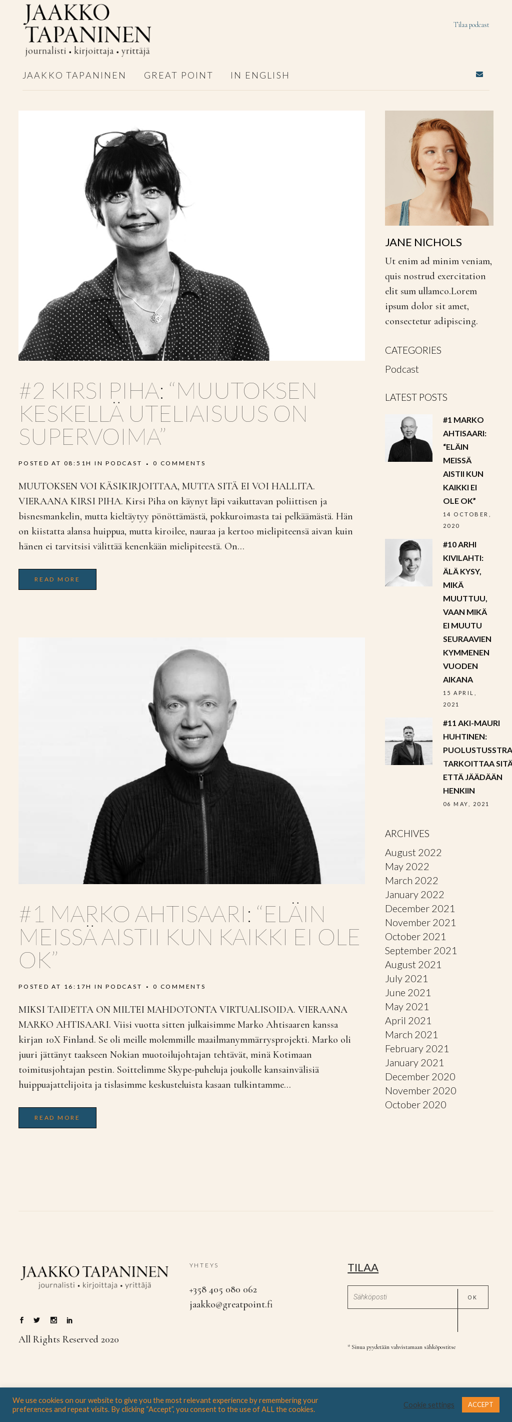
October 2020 (415, 1104)
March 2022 (411, 880)
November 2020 (420, 1090)
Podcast (124, 463)
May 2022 (407, 866)
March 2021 (411, 1034)
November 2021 (420, 922)
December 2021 (420, 908)
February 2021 (417, 1048)
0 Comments (179, 463)
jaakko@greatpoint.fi (231, 1304)
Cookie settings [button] (429, 1404)
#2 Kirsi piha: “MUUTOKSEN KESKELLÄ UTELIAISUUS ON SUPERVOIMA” (168, 413)
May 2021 (407, 1006)
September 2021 (421, 950)
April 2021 (408, 1020)
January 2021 (414, 1062)
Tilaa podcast (472, 25)
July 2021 (406, 978)
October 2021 (415, 936)
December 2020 (420, 1076)
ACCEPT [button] (481, 1404)
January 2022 (414, 894)
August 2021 (413, 964)
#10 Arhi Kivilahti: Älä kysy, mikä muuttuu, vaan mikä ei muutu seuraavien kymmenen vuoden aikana (467, 611)
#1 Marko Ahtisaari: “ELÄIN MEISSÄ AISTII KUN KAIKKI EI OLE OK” (189, 936)
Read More (57, 579)
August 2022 (413, 852)
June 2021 (408, 992)
